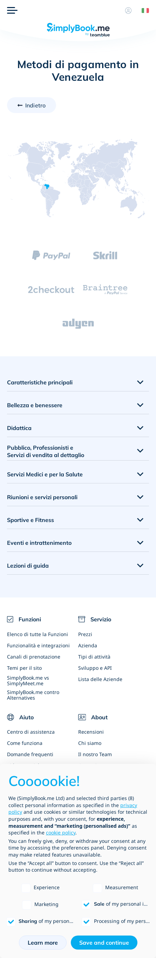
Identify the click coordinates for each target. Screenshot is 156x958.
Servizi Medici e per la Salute (45, 474)
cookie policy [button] (60, 832)
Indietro (35, 105)
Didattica (19, 427)
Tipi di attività (94, 656)
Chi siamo (89, 743)
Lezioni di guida (28, 565)
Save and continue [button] (104, 942)
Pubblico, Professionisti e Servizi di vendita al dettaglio (45, 451)
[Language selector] (142, 11)
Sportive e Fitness (30, 519)
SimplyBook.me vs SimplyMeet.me (28, 680)
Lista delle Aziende (100, 679)
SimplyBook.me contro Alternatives (33, 695)
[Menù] (12, 10)
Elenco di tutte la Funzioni (37, 634)
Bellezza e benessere (34, 405)
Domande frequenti (30, 754)
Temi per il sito (24, 668)
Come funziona (24, 743)
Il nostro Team (95, 754)
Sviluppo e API (95, 668)
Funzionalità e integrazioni (38, 645)
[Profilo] (128, 11)
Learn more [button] (43, 942)
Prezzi (85, 634)
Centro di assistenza (31, 731)
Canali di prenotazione (33, 656)
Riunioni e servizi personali (42, 497)
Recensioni (91, 731)
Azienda (87, 645)
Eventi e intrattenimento (39, 542)
